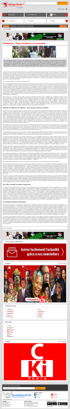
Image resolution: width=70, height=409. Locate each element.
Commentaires (50, 406)
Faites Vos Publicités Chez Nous (31, 402)
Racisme (9, 315)
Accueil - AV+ (63, 26)
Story (9, 334)
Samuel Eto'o (41, 311)
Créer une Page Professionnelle (31, 406)
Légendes (10, 336)
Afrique (40, 317)
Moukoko (40, 315)
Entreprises (10, 330)
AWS (9, 325)
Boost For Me (10, 317)
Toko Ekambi (10, 313)
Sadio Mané (10, 309)
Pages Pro (10, 327)
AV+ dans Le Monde (7, 404)
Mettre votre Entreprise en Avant (31, 403)
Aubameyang (10, 311)
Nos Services (5, 403)
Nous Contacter (6, 406)
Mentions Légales (6, 402)
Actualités (6, 26)
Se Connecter (61, 9)
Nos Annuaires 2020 (28, 404)
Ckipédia (10, 332)
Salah (39, 309)
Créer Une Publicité (62, 263)
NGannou (40, 313)
